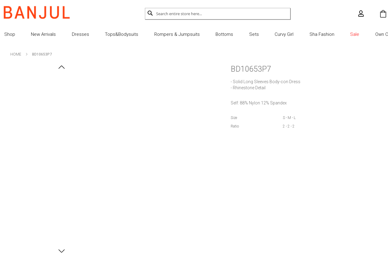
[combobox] (218, 13)
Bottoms (220, 34)
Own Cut (367, 34)
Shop (17, 34)
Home (23, 54)
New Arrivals (49, 34)
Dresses (83, 34)
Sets (247, 34)
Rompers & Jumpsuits (175, 34)
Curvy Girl (275, 34)
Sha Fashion (310, 34)
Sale (341, 34)
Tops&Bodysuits (122, 34)
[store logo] (44, 12)
